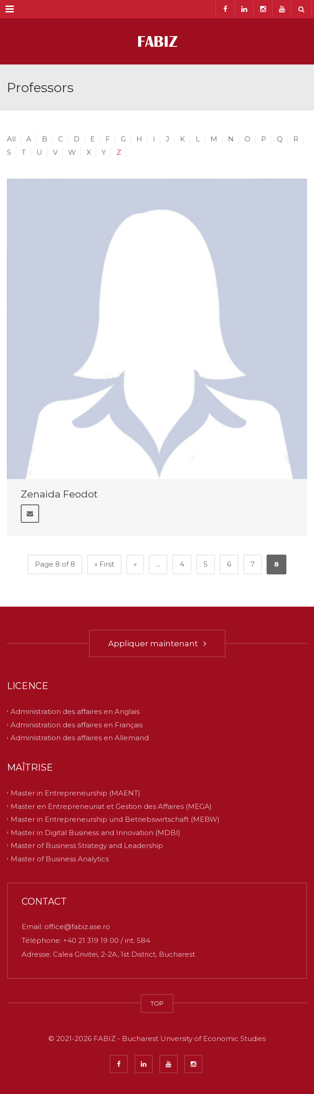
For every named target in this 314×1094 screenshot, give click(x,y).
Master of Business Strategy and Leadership (87, 845)
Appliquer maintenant (157, 643)
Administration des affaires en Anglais (75, 711)
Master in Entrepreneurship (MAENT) (75, 793)
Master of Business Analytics (60, 858)
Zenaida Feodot (59, 494)
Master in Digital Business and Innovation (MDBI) (95, 832)
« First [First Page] (104, 564)
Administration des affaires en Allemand (80, 737)
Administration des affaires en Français (77, 724)
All (11, 139)
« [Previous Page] (135, 564)
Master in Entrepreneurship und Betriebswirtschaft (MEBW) (115, 819)
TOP (157, 1003)
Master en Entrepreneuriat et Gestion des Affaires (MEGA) (111, 805)
